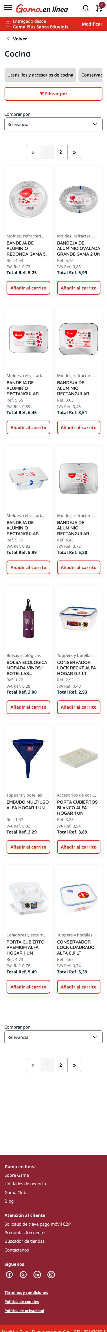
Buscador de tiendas (25, 1241)
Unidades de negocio (25, 1183)
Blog (9, 1200)
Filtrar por (53, 93)
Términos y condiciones (26, 1292)
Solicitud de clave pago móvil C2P (38, 1223)
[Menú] (8, 8)
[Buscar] (85, 8)
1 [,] (47, 152)
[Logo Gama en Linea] (42, 8)
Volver (16, 38)
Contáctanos (17, 1249)
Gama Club (15, 1192)
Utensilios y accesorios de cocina (40, 75)
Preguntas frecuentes (25, 1232)
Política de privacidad (24, 1311)
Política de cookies (22, 1302)
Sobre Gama (17, 1175)
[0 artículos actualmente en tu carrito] (99, 9)
